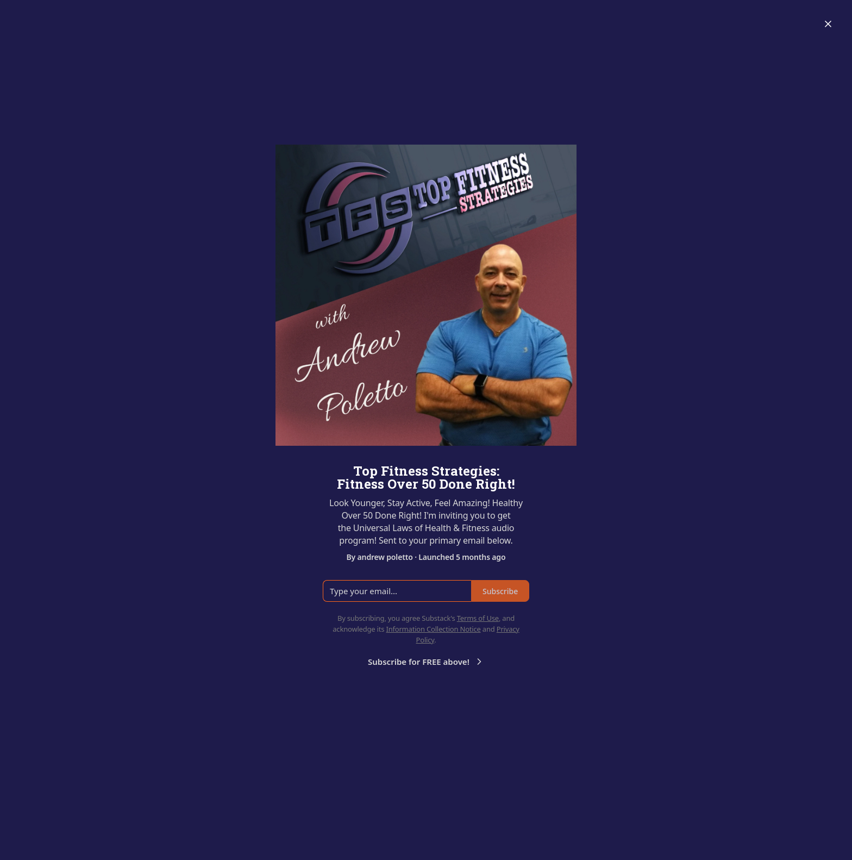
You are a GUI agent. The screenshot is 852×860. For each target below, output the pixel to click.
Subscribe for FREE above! (426, 661)
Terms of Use (478, 618)
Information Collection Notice (433, 629)
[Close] (828, 24)
